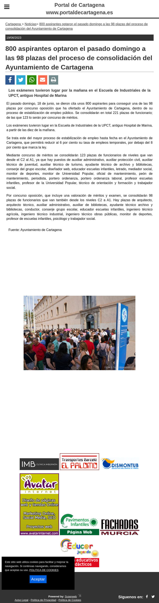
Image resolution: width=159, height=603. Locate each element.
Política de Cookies (69, 600)
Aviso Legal (21, 600)
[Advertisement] (79, 265)
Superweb (71, 596)
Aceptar (38, 579)
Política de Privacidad (43, 600)
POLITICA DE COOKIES (44, 570)
